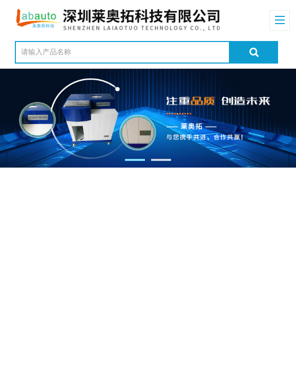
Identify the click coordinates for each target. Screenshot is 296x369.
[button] (135, 160)
